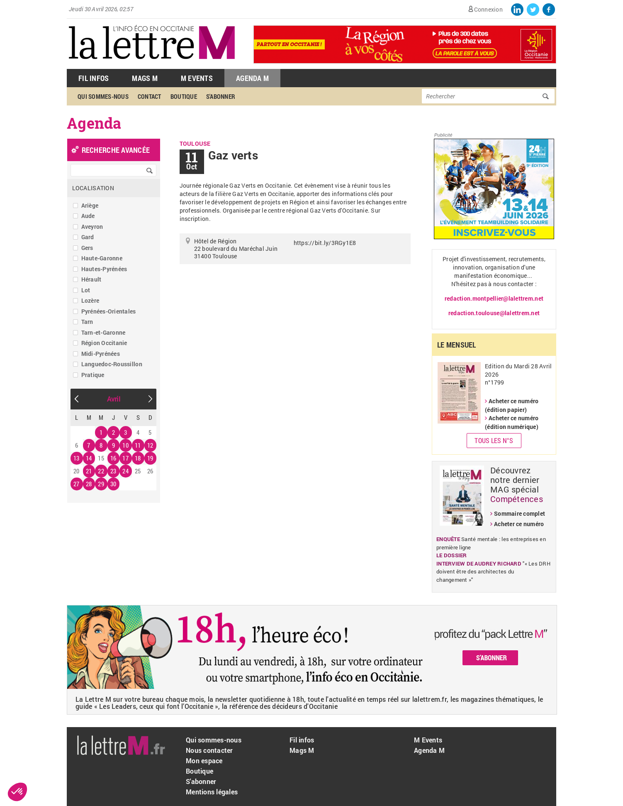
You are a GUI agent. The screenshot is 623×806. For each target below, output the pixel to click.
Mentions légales (212, 791)
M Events (197, 78)
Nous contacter (209, 750)
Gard (87, 237)
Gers (87, 248)
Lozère (90, 300)
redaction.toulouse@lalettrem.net (494, 313)
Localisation (93, 188)
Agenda (94, 123)
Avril (113, 398)
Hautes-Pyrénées (104, 269)
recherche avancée (116, 150)
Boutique (183, 96)
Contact (149, 96)
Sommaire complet (519, 513)
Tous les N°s (494, 440)
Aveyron (92, 226)
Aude (88, 216)
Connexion (488, 9)
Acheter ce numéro (519, 524)
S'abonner (220, 96)
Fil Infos (93, 78)
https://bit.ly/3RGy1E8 (325, 243)
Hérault (91, 279)
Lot (85, 290)
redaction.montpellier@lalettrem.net (494, 298)
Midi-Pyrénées (100, 354)
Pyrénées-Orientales (108, 311)
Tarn (87, 322)
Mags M (145, 78)
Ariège (90, 205)
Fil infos (302, 739)
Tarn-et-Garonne (103, 332)
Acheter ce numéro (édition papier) (511, 405)
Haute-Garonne (101, 258)
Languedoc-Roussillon (111, 364)
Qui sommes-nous (103, 96)
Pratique (93, 375)
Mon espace (204, 760)
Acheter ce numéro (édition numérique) (511, 422)
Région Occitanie (104, 343)
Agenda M (252, 78)
